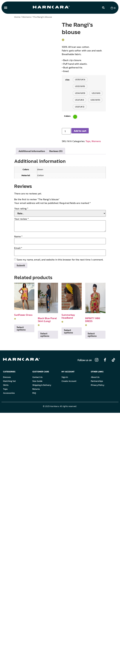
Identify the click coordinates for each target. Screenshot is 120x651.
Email (18, 248)
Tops (87, 141)
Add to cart (80, 131)
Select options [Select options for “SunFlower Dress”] (21, 328)
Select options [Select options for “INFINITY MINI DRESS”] (92, 335)
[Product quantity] (66, 131)
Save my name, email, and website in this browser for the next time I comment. (60, 259)
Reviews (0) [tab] (55, 151)
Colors (67, 116)
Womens (26, 17)
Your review (21, 219)
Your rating (21, 208)
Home (17, 17)
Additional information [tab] (31, 151)
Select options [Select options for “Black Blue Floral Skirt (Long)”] (44, 335)
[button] (5, 7)
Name (18, 236)
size (67, 80)
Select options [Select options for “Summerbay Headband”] (68, 331)
